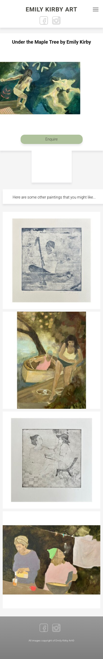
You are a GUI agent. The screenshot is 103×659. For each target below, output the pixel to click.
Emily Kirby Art (51, 9)
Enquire (51, 139)
